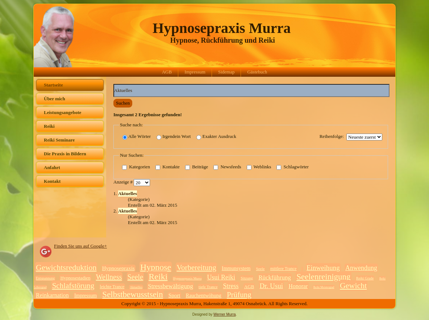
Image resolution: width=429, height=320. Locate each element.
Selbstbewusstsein (132, 294)
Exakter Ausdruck (216, 137)
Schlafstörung (73, 285)
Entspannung (45, 278)
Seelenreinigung (323, 276)
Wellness (109, 277)
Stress (231, 286)
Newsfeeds (227, 167)
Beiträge (196, 167)
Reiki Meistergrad (323, 287)
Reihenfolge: (332, 136)
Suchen (123, 103)
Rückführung (274, 277)
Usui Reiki (221, 277)
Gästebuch (257, 72)
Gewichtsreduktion (66, 267)
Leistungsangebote (62, 112)
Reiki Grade (365, 278)
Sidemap (226, 72)
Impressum (194, 72)
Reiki (49, 126)
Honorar (298, 286)
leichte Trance (112, 286)
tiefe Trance (208, 287)
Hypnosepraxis (118, 268)
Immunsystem (236, 268)
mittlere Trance (283, 268)
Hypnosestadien (75, 278)
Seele (260, 268)
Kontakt (52, 181)
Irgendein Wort (174, 137)
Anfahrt (52, 167)
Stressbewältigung (170, 286)
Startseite (53, 85)
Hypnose (155, 267)
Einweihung (323, 267)
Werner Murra (224, 314)
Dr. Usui (271, 286)
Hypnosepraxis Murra (222, 28)
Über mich (54, 98)
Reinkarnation (52, 295)
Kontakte (167, 167)
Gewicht (353, 285)
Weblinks (259, 167)
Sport (174, 295)
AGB (167, 72)
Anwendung (361, 267)
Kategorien (136, 167)
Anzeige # (123, 182)
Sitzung (247, 278)
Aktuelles (136, 287)
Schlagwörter (292, 167)
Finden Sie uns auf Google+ (80, 246)
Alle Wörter (136, 137)
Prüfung (239, 294)
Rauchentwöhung (203, 295)
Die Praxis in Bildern (65, 153)
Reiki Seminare (59, 140)
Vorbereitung (196, 267)
